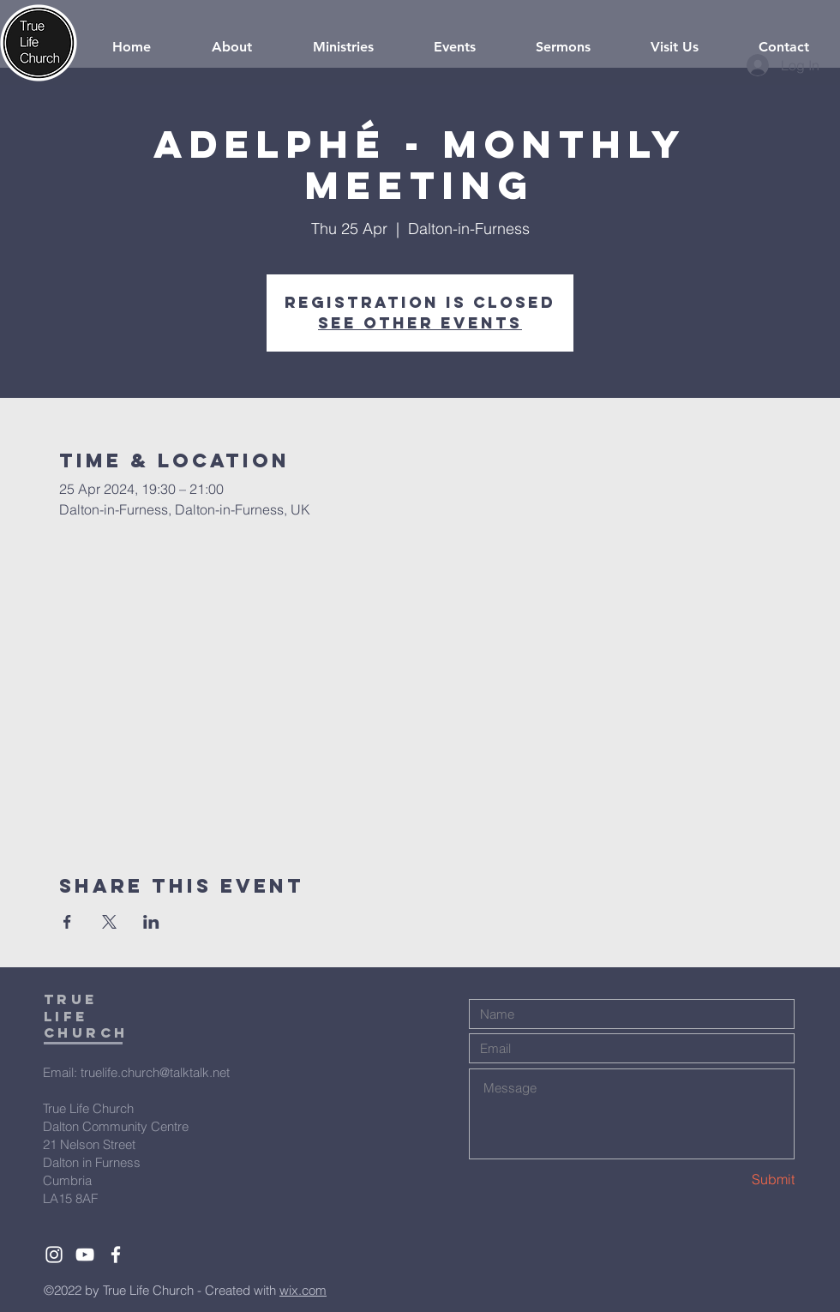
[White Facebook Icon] (116, 1254)
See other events (420, 323)
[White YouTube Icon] (85, 1254)
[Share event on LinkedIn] (151, 922)
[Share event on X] (109, 922)
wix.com (303, 1290)
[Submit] (734, 1180)
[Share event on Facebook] (67, 922)
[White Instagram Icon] (54, 1254)
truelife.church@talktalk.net (155, 1072)
